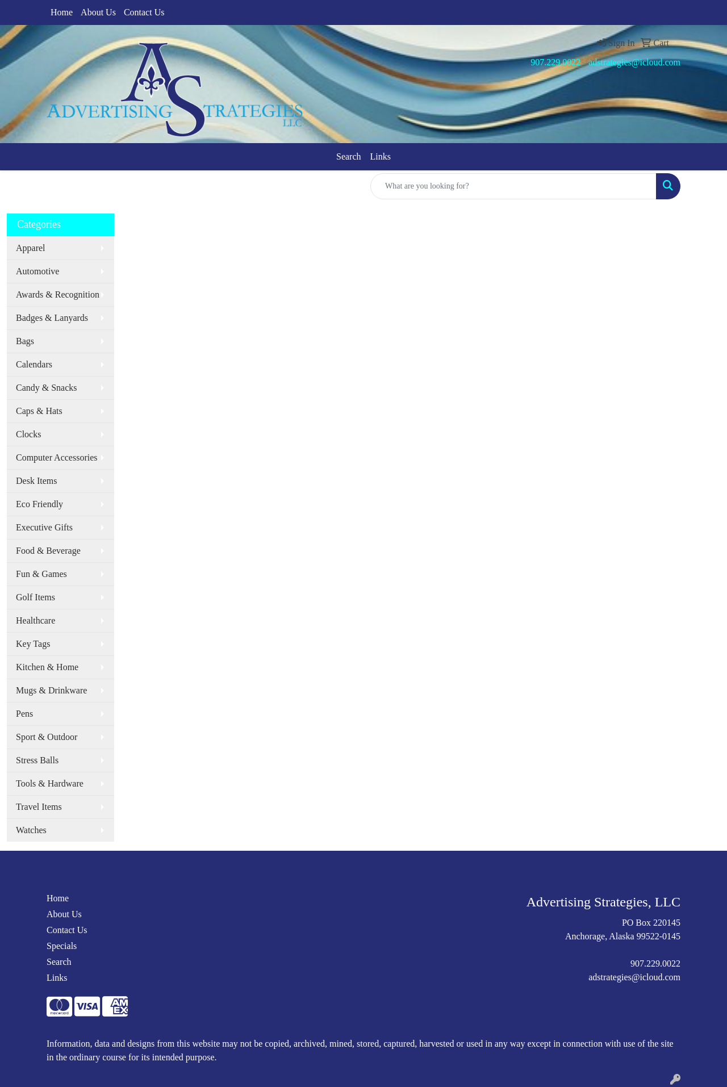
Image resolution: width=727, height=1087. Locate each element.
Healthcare (35, 620)
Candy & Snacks (46, 387)
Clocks (28, 434)
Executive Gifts (44, 527)
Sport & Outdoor (46, 737)
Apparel (30, 248)
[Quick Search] (513, 186)
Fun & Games (41, 574)
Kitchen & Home (47, 667)
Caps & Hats (39, 411)
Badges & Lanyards (52, 318)
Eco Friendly (39, 504)
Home (62, 12)
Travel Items (39, 807)
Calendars (34, 364)
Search (348, 156)
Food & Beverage (48, 550)
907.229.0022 (555, 62)
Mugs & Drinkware (51, 690)
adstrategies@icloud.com (634, 62)
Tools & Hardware (49, 783)
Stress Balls (37, 760)
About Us (98, 12)
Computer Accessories (57, 457)
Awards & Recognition (57, 294)
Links (380, 156)
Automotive (37, 271)
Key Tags (33, 644)
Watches (31, 830)
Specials (62, 946)
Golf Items (35, 597)
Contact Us (144, 12)
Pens (24, 713)
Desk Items (36, 481)
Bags (25, 341)
